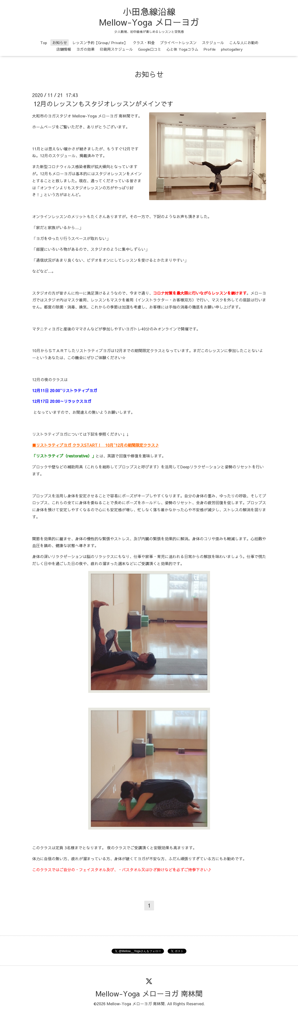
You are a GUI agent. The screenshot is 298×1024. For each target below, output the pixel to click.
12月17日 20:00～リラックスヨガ (61, 401)
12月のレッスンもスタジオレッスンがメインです (103, 103)
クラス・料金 (144, 42)
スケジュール (213, 42)
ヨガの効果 (85, 49)
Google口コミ (149, 49)
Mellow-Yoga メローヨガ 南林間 (149, 993)
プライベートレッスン (178, 42)
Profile (210, 49)
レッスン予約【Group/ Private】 (99, 42)
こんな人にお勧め (244, 42)
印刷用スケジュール (116, 49)
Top (43, 42)
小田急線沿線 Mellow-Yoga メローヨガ (149, 16)
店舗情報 (63, 49)
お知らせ (59, 42)
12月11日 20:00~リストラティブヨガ (64, 390)
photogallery (231, 49)
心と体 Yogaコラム (182, 49)
